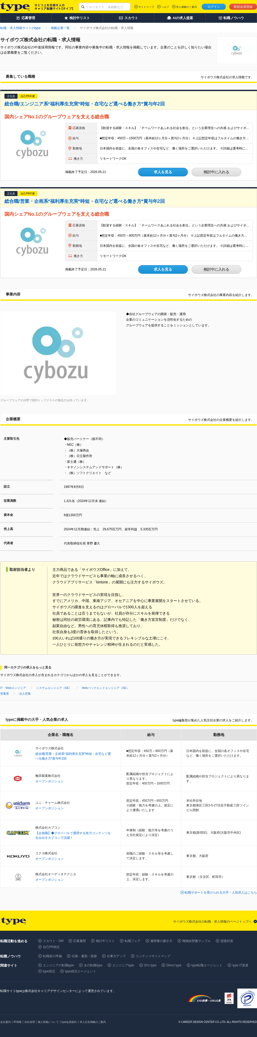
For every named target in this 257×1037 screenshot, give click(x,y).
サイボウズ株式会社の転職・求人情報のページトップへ (212, 921)
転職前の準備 (52, 956)
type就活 (49, 971)
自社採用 (29, 1022)
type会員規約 (69, 1022)
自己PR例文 (51, 947)
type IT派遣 (240, 965)
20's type (150, 965)
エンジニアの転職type (58, 965)
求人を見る (163, 172)
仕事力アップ (116, 956)
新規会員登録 (243, 7)
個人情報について (48, 1022)
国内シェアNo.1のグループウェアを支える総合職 (56, 116)
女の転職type (93, 965)
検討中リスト (105, 941)
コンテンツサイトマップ (153, 956)
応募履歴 (79, 941)
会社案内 (5, 1022)
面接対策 (227, 941)
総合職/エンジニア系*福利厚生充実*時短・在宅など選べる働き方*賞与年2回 (84, 104)
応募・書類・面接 (84, 956)
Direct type (173, 965)
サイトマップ (146, 6)
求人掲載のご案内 (186, 6)
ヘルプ (165, 6)
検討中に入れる (216, 172)
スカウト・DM (53, 941)
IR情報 (17, 1022)
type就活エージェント (80, 971)
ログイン (213, 7)
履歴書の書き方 (161, 941)
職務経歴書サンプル (196, 941)
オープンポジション (49, 781)
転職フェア (132, 941)
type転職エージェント (207, 965)
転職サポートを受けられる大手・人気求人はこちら (221, 892)
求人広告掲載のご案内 (93, 1022)
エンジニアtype (123, 965)
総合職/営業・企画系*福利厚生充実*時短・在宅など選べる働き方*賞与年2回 (84, 201)
